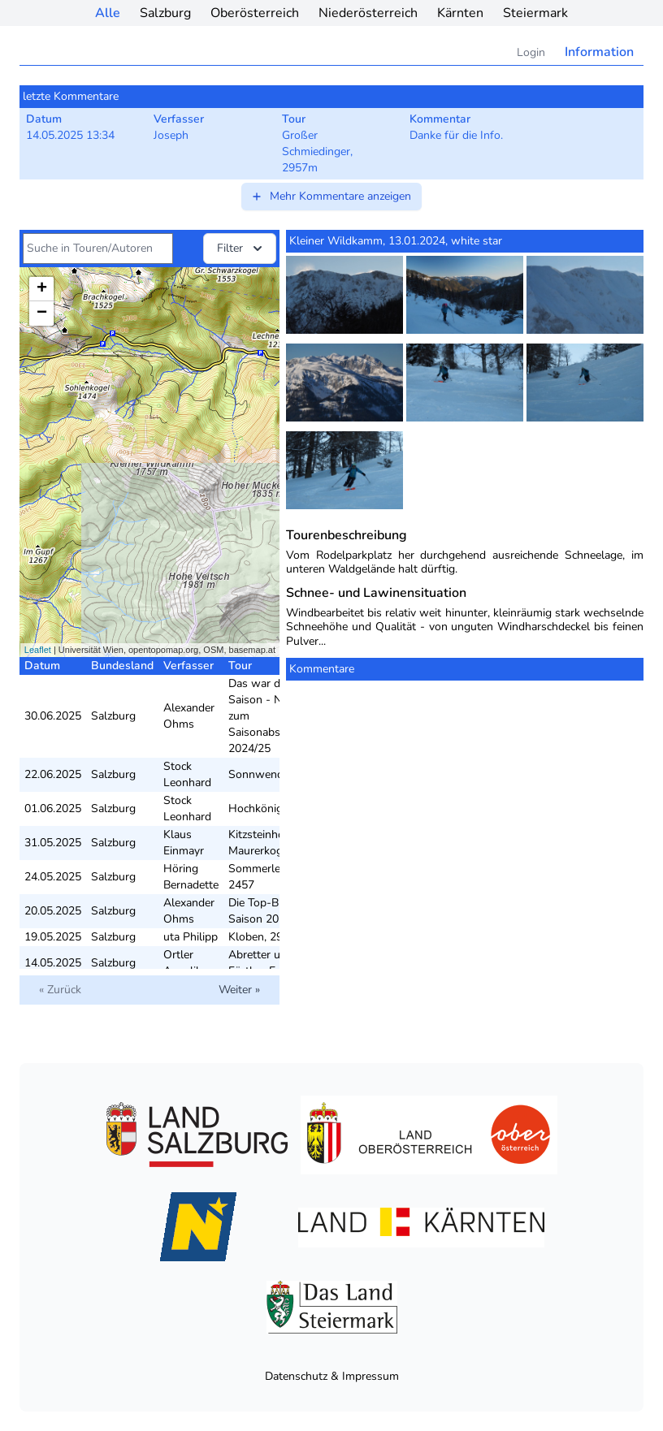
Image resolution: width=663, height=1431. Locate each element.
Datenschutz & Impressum (332, 1376)
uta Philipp (190, 937)
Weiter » (239, 989)
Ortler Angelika (185, 963)
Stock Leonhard (187, 774)
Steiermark (535, 13)
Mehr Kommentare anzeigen (330, 196)
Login (531, 52)
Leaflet (37, 650)
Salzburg (165, 13)
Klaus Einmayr (183, 842)
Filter (241, 248)
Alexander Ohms (188, 716)
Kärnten (460, 13)
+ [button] (42, 289)
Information (599, 52)
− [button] (42, 313)
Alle (107, 13)
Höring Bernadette (191, 877)
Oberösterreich (254, 13)
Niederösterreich (368, 13)
